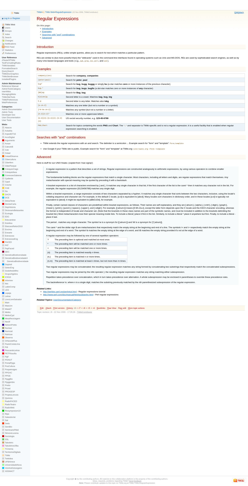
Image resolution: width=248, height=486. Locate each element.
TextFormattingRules (11, 63)
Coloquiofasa (9, 172)
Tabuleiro (7, 442)
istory (69, 307)
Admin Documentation (12, 109)
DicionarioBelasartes (13, 210)
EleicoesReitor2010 (12, 226)
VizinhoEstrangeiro (12, 468)
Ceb (5, 150)
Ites (5, 283)
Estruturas (8, 236)
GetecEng (8, 267)
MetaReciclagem (11, 318)
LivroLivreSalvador (12, 299)
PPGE (6, 376)
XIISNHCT (8, 471)
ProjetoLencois (10, 395)
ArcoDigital (8, 137)
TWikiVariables (8, 65)
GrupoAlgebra (10, 274)
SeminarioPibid (10, 430)
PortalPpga (8, 363)
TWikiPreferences (10, 100)
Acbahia (7, 131)
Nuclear (7, 328)
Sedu (6, 423)
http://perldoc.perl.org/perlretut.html (60, 290)
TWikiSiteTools (8, 97)
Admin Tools (7, 112)
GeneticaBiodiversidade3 (15, 258)
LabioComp (8, 287)
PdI (5, 347)
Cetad (6, 153)
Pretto (6, 385)
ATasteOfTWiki (8, 60)
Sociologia (8, 436)
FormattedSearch (10, 68)
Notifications (9, 44)
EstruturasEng (10, 239)
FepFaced (8, 248)
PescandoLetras (11, 350)
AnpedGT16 (9, 134)
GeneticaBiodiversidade (14, 255)
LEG (5, 290)
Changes (7, 40)
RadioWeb (8, 407)
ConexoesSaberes (12, 175)
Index (6, 34)
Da (5, 191)
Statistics (7, 50)
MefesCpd (8, 315)
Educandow (9, 220)
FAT (5, 245)
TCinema (7, 449)
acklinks (101, 307)
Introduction (47, 28)
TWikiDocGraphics (10, 74)
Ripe (5, 414)
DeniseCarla (9, 204)
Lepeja (6, 293)
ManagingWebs (9, 94)
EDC (5, 216)
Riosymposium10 (11, 411)
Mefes (6, 312)
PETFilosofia (9, 353)
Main (5, 302)
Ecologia (7, 213)
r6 (84, 307)
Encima (7, 229)
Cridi (5, 188)
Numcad (7, 331)
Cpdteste (7, 178)
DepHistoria (9, 207)
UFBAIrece (8, 462)
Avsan (6, 143)
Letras (6, 296)
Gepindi (7, 264)
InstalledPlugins (9, 79)
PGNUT (7, 360)
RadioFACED (9, 401)
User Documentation (11, 117)
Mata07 (7, 309)
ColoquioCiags (10, 169)
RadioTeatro (9, 404)
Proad (6, 388)
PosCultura (8, 366)
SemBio (7, 427)
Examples (47, 31)
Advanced (47, 38)
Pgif (5, 356)
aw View (111, 307)
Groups (7, 31)
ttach (241, 12)
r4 (94, 307)
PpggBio (7, 379)
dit (236, 12)
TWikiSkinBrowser (10, 76)
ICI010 (6, 277)
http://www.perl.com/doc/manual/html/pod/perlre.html (68, 293)
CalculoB (7, 147)
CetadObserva (10, 156)
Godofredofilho (10, 271)
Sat (5, 420)
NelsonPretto (9, 325)
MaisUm (7, 306)
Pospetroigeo (9, 369)
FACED (7, 242)
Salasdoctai (9, 417)
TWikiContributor (90, 12)
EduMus (7, 223)
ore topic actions (136, 307)
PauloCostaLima (11, 344)
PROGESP (8, 391)
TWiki (39, 12)
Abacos (7, 127)
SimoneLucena (10, 433)
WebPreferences (9, 102)
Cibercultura (9, 159)
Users (6, 28)
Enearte (7, 232)
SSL (5, 439)
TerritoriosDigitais (11, 452)
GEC (5, 252)
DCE (5, 197)
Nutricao (7, 334)
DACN (6, 194)
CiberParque (9, 166)
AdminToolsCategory (11, 89)
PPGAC (7, 372)
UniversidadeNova (12, 465)
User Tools (6, 120)
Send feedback (135, 481)
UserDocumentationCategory (67, 298)
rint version (58, 307)
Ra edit (122, 307)
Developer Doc (8, 115)
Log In (7, 18)
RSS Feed (8, 47)
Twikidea (7, 458)
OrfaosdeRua (9, 341)
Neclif (6, 322)
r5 (89, 307)
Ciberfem (7, 162)
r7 (79, 307)
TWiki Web (49, 12)
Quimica (7, 398)
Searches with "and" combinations (58, 35)
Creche (7, 185)
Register (16, 18)
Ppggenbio (8, 382)
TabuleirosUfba (10, 446)
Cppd (6, 182)
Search (6, 37)
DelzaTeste (8, 201)
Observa (7, 337)
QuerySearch (8, 71)
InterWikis (6, 91)
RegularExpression (63, 12)
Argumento (8, 140)
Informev (7, 280)
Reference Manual (10, 86)
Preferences (9, 53)
